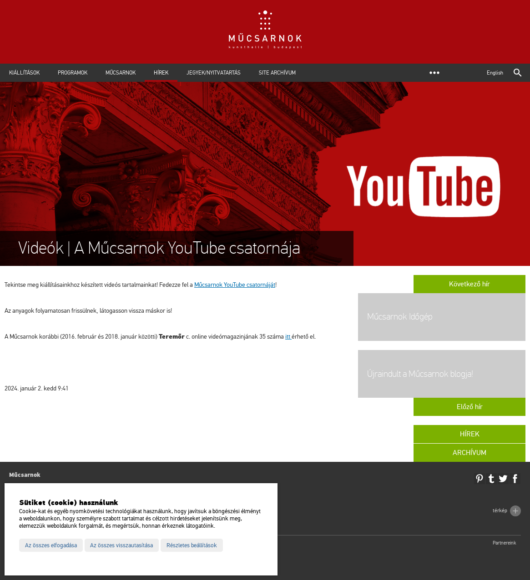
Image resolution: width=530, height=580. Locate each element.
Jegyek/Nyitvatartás (214, 73)
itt (288, 336)
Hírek (161, 73)
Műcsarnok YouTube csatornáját (234, 285)
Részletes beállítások (192, 545)
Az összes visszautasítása (121, 545)
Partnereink (504, 543)
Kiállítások (24, 73)
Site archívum (277, 73)
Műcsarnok (121, 73)
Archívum (469, 452)
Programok (72, 73)
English (495, 73)
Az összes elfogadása (51, 545)
